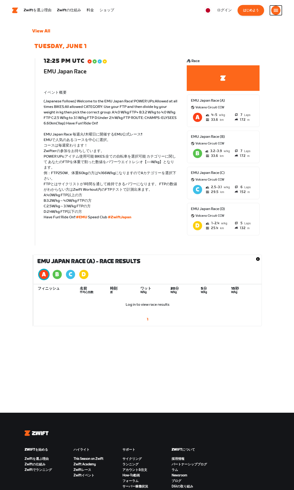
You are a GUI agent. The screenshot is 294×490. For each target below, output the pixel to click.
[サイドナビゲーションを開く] (276, 10)
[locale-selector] (208, 10)
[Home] (15, 10)
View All (41, 31)
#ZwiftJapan (119, 217)
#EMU (81, 217)
